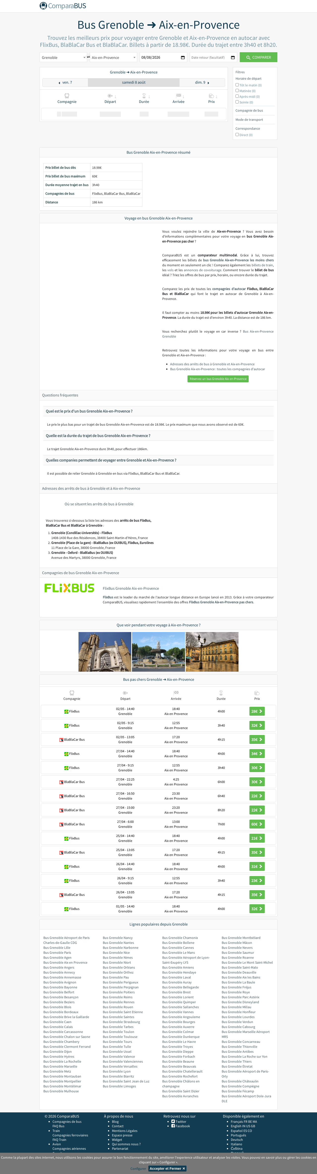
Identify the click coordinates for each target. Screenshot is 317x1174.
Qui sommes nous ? (126, 1144)
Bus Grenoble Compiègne (240, 1086)
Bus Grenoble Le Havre (179, 1041)
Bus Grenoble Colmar (178, 1031)
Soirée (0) (246, 102)
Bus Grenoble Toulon (118, 1031)
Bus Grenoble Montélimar (62, 1086)
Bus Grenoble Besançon (61, 997)
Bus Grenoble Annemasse (62, 977)
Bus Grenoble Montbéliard (241, 937)
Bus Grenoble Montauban (62, 1076)
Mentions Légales (124, 1130)
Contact (118, 1126)
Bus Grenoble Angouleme (181, 1017)
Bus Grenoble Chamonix (180, 937)
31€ (257, 866)
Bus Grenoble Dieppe (177, 1051)
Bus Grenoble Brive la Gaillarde (66, 1017)
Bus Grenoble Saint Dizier (180, 1091)
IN (243, 1126)
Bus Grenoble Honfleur (239, 1012)
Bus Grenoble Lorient (178, 997)
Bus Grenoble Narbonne (120, 947)
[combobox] (63, 57)
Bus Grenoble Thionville (239, 1046)
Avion (57, 1144)
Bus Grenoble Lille (56, 947)
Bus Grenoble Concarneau (241, 1041)
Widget (117, 1139)
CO (250, 1130)
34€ (257, 753)
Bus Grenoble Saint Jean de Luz (126, 1081)
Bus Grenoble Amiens (178, 967)
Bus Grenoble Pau (116, 977)
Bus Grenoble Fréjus (236, 987)
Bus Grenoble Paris (57, 952)
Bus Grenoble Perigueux (120, 982)
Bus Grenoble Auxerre (178, 1027)
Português (238, 1135)
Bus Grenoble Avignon (59, 982)
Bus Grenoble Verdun (237, 1022)
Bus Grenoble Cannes (178, 947)
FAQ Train (59, 1139)
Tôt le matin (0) (250, 85)
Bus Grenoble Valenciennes (123, 1061)
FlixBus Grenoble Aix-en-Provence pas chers (221, 602)
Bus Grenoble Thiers (237, 1061)
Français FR (239, 1121)
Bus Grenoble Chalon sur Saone (66, 1036)
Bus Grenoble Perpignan (121, 987)
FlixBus (108, 597)
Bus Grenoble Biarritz (118, 1076)
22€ (257, 795)
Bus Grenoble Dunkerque (181, 1036)
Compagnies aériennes (69, 1148)
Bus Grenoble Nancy (118, 937)
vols (170, 270)
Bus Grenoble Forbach (178, 1056)
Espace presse (122, 1135)
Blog (115, 1121)
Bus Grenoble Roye (236, 992)
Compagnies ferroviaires (70, 1135)
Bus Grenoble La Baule (238, 982)
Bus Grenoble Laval (176, 977)
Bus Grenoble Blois (57, 1007)
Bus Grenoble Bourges (178, 1022)
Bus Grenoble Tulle (117, 1046)
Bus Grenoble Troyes (177, 1046)
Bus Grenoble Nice (116, 952)
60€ (257, 824)
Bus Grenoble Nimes (118, 957)
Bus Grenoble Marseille (60, 1066)
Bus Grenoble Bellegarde (180, 987)
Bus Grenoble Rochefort (180, 1076)
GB (253, 1126)
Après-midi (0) (249, 96)
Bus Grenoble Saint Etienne (123, 1012)
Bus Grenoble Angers (58, 967)
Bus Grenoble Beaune (178, 1061)
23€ (257, 880)
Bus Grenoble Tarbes (118, 1027)
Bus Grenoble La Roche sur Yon (244, 1056)
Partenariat (120, 1148)
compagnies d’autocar (228, 289)
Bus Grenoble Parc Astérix (240, 997)
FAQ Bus (58, 1126)
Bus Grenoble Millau (236, 1007)
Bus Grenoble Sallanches (180, 1007)
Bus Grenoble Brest (176, 992)
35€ (257, 739)
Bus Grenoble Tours (117, 1041)
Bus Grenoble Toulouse (120, 1036)
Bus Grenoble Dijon (57, 1051)
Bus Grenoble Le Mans (178, 952)
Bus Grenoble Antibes (238, 1051)
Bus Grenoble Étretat (237, 1066)
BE (250, 1121)
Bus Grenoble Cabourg (238, 1027)
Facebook (182, 1126)
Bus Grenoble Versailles (120, 1066)
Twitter (180, 1121)
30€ (257, 767)
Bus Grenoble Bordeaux (60, 1012)
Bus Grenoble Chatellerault (182, 1071)
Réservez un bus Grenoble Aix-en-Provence (218, 379)
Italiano (236, 1144)
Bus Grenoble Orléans (119, 967)
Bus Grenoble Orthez (118, 972)
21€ (257, 838)
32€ (257, 725)
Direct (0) (246, 135)
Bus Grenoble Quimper (179, 1002)
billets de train (262, 265)
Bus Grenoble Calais (58, 1027)
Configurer (138, 1168)
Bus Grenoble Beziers (59, 1002)
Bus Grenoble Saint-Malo (240, 967)
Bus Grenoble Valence (119, 1056)
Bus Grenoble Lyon (117, 1071)
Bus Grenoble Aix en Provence (65, 962)
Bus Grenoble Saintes (118, 1017)
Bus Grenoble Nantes (118, 942)
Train (56, 1130)
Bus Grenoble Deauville (239, 972)
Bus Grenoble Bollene (178, 942)
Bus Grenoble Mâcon (237, 942)
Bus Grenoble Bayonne (60, 987)
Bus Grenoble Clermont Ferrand (67, 1046)
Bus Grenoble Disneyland (240, 1002)
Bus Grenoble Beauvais (179, 1066)
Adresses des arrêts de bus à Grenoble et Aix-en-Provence (212, 364)
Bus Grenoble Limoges (119, 1086)
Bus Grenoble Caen (57, 1022)
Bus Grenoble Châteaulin (240, 1081)
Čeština (236, 1148)
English (236, 1126)
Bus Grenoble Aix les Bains (241, 977)
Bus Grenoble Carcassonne (63, 1031)
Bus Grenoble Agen (57, 957)
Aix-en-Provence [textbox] (105, 57)
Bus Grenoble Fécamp (238, 1091)
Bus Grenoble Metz (57, 1071)
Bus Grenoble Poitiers (119, 992)
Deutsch (237, 1139)
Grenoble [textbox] (49, 57)
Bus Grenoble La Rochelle (62, 1061)
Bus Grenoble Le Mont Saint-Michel (247, 962)
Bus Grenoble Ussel (117, 1051)
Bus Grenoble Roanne (238, 957)
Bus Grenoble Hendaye (179, 972)
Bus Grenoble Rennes (118, 1002)
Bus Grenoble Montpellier (62, 1081)
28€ (257, 711)
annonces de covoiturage (202, 270)
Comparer (258, 57)
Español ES (239, 1130)
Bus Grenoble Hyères (58, 1056)
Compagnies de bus (67, 1121)
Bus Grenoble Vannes (178, 1012)
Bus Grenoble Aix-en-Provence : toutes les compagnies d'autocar (217, 369)
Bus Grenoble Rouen (118, 1007)
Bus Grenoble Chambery (61, 1041)
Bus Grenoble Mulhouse (61, 1091)
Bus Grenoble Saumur (238, 952)
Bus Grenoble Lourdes (238, 1017)
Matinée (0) (247, 91)
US (248, 1126)
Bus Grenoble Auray (177, 982)
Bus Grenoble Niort (117, 962)
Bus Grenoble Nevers (237, 947)
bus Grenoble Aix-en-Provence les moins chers (238, 260)
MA (255, 1121)
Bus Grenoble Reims (117, 997)
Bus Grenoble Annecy (59, 972)
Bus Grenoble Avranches (180, 1096)
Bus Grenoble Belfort (58, 992)
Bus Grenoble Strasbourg (121, 1022)
